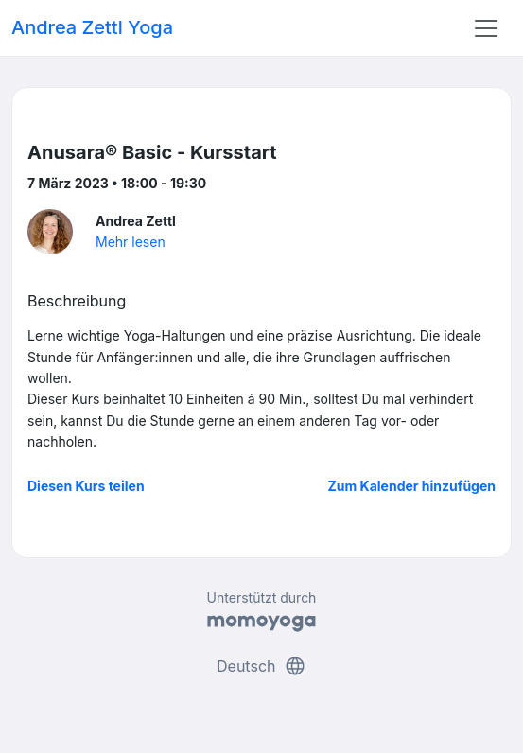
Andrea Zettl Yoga (92, 27)
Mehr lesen (131, 242)
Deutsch (261, 666)
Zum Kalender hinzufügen (412, 486)
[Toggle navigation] (486, 28)
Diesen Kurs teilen (86, 486)
